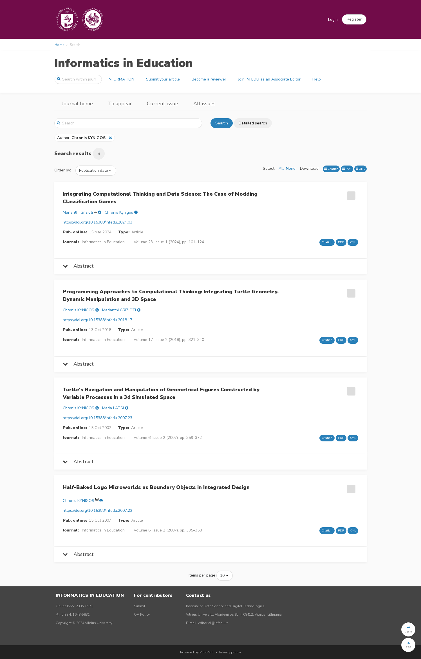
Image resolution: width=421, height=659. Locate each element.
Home (59, 45)
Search (221, 123)
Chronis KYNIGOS (78, 310)
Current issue (162, 103)
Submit (139, 606)
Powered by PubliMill (197, 652)
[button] (354, 19)
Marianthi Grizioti (78, 212)
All (281, 168)
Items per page (202, 575)
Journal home (77, 103)
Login (333, 19)
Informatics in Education (123, 63)
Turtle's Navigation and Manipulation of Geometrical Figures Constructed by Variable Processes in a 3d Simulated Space (161, 393)
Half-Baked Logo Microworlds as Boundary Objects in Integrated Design (156, 487)
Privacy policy (230, 652)
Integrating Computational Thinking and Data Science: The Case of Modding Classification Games (160, 198)
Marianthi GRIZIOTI (119, 310)
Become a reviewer (209, 79)
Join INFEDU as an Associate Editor (269, 79)
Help (316, 79)
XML (360, 169)
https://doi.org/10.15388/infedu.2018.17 (97, 320)
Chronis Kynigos (119, 212)
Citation (331, 169)
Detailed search (253, 123)
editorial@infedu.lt (213, 623)
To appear (120, 103)
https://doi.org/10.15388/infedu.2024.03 (97, 222)
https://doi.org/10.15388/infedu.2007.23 (97, 418)
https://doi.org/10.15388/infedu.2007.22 (97, 510)
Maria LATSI (113, 408)
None (290, 168)
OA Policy (142, 614)
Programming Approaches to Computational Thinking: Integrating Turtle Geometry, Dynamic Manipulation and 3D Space (171, 295)
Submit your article (163, 79)
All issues (204, 103)
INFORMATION (121, 79)
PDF (346, 169)
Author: (82, 137)
